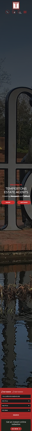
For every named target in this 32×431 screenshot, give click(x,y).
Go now (16, 429)
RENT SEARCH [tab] (17, 392)
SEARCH (16, 415)
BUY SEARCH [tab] (6, 392)
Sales (8, 202)
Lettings (23, 202)
